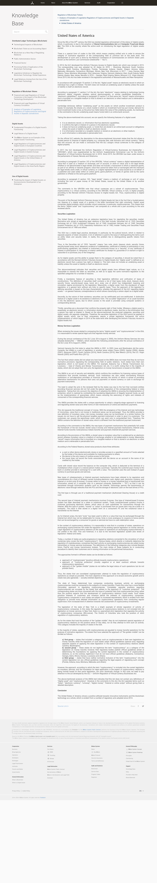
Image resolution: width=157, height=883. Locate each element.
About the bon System (70, 3)
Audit (98, 3)
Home (43, 3)
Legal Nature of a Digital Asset (25, 133)
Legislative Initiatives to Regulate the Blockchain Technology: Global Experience (30, 74)
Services (87, 3)
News (53, 3)
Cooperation (111, 3)
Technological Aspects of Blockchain (28, 44)
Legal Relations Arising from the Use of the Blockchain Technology (30, 80)
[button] (137, 706)
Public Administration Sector (25, 59)
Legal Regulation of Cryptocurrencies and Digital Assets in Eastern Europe (29, 151)
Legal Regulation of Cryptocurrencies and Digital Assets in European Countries (29, 144)
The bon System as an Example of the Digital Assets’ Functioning (29, 138)
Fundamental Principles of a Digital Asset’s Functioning (30, 128)
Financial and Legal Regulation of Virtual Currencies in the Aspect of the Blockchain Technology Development (30, 97)
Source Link (62, 706)
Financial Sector (20, 63)
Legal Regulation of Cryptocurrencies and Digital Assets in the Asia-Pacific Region (29, 165)
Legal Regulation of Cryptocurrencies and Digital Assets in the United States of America (29, 158)
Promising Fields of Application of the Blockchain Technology (28, 68)
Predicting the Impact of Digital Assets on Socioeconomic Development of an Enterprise (30, 182)
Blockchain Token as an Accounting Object (30, 48)
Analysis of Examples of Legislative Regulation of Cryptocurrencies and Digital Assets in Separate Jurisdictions (30, 111)
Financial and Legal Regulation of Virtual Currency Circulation (29, 104)
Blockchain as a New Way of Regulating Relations (29, 53)
